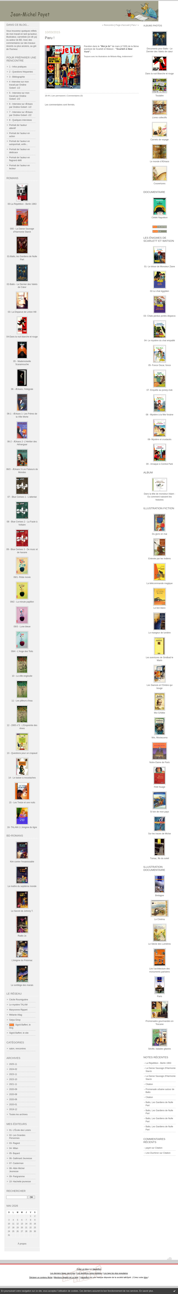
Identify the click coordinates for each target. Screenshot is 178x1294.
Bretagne (159, 895)
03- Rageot (14, 1143)
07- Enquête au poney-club (159, 390)
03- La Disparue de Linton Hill (22, 312)
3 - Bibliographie (17, 77)
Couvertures (159, 183)
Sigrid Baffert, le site (18, 1033)
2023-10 (13, 1079)
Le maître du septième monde (22, 886)
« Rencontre (108, 25)
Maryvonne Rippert (18, 1009)
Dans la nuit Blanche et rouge (159, 73)
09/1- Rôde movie (22, 577)
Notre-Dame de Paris (159, 762)
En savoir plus (146, 1291)
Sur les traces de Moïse (159, 833)
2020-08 (13, 1094)
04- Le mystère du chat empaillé (159, 340)
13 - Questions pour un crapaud (22, 753)
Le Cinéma (159, 919)
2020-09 (13, 1089)
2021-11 (13, 1084)
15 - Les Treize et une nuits (22, 802)
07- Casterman (16, 1163)
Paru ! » (135, 25)
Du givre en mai (159, 534)
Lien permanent (58, 96)
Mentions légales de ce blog (66, 1277)
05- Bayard (14, 1153)
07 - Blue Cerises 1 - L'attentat (22, 497)
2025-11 (13, 1064)
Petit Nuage (159, 787)
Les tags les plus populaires (116, 1273)
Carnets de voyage (159, 139)
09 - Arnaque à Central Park (159, 464)
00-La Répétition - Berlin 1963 (22, 204)
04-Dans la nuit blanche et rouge (22, 336)
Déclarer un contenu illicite (40, 1277)
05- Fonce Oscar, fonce (159, 365)
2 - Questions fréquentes (21, 72)
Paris (159, 996)
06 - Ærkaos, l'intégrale (22, 389)
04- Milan (13, 1148)
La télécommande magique (159, 583)
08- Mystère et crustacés (159, 439)
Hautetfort (97, 1269)
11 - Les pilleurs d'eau (22, 700)
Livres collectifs (159, 117)
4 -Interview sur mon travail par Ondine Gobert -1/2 (19, 84)
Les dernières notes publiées (89, 1273)
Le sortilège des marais (22, 985)
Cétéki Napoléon (160, 217)
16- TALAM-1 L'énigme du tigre (22, 827)
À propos (22, 1243)
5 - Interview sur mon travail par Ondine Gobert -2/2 (19, 96)
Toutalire (159, 95)
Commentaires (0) (75, 96)
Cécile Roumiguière (18, 999)
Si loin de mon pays (159, 811)
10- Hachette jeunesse (20, 1181)
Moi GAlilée (159, 713)
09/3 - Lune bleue (22, 626)
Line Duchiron (152, 1153)
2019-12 (13, 1109)
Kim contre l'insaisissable (22, 861)
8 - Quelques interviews (20, 120)
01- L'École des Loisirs (20, 1130)
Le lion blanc (159, 608)
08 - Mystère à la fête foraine (159, 414)
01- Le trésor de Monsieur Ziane (159, 266)
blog (146, 1277)
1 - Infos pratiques (17, 66)
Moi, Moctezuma (159, 737)
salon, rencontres (17, 1048)
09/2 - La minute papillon (22, 602)
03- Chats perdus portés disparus (159, 316)
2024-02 (13, 1069)
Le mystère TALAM (18, 1004)
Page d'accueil (122, 25)
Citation (149, 1084)
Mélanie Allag (15, 1015)
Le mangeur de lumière (159, 632)
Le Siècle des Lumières (159, 944)
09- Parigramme (17, 1176)
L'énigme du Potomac (22, 960)
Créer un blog (83, 1269)
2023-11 (13, 1074)
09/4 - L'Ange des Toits (22, 651)
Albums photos (152, 25)
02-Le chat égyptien (159, 291)
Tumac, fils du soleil (159, 858)
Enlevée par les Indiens (159, 558)
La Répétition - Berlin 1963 (158, 1063)
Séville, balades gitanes (159, 1049)
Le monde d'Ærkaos (159, 161)
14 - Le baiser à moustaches (22, 777)
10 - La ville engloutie (22, 676)
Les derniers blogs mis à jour (62, 1273)
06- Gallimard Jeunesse (20, 1158)
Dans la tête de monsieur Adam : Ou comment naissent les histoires (159, 497)
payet (148, 1148)
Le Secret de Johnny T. (22, 911)
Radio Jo (22, 936)
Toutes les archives (18, 1114)
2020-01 (13, 1104)
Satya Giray (15, 1020)
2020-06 (13, 1099)
